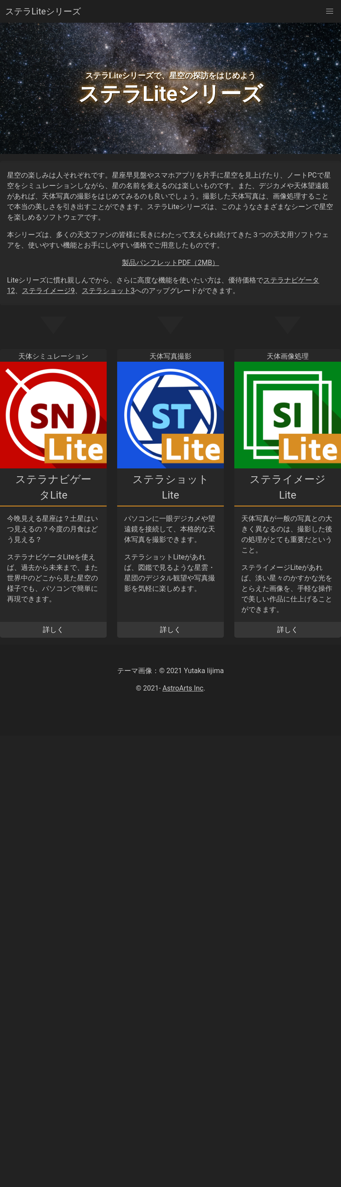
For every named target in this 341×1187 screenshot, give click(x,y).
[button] (329, 11)
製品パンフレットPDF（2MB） (170, 262)
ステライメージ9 (48, 290)
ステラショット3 (108, 290)
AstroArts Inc (183, 688)
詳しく (53, 629)
